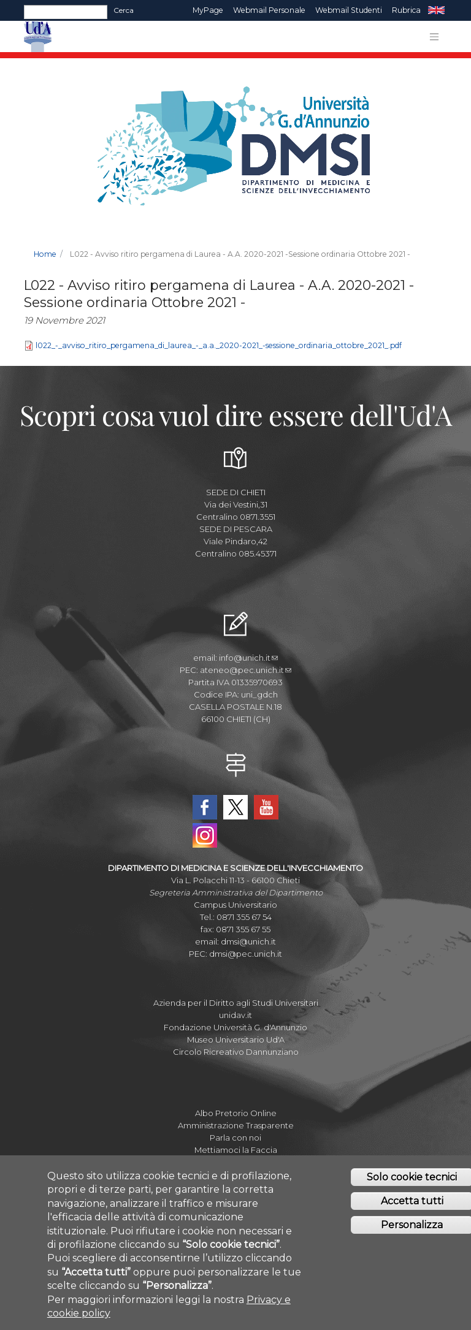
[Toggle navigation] (434, 37)
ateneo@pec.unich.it (245, 670)
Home (45, 254)
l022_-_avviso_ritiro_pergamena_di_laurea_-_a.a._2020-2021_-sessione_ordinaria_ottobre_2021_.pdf (219, 345)
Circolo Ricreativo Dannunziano (236, 1052)
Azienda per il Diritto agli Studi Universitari (235, 1003)
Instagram (205, 835)
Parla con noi (235, 1137)
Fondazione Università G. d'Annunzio (235, 1027)
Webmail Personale (269, 10)
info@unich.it (248, 658)
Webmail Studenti (348, 10)
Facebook (205, 807)
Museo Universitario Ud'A (236, 1039)
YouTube (266, 807)
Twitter (235, 807)
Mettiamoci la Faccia (235, 1150)
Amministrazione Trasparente (236, 1125)
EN (436, 10)
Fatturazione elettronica (235, 1162)
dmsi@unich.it (248, 941)
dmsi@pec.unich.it (245, 954)
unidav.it (235, 1015)
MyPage (208, 10)
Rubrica (406, 10)
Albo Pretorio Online (236, 1113)
